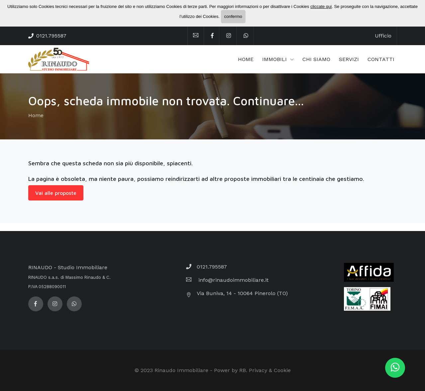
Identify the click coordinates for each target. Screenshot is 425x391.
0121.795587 (51, 36)
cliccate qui (321, 6)
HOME (246, 59)
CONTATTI (381, 59)
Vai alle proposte (55, 193)
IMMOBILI (275, 59)
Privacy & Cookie (270, 370)
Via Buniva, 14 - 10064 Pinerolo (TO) (242, 293)
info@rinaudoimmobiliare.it (232, 280)
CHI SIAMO (316, 59)
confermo (233, 16)
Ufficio (383, 36)
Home (36, 115)
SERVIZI (349, 59)
